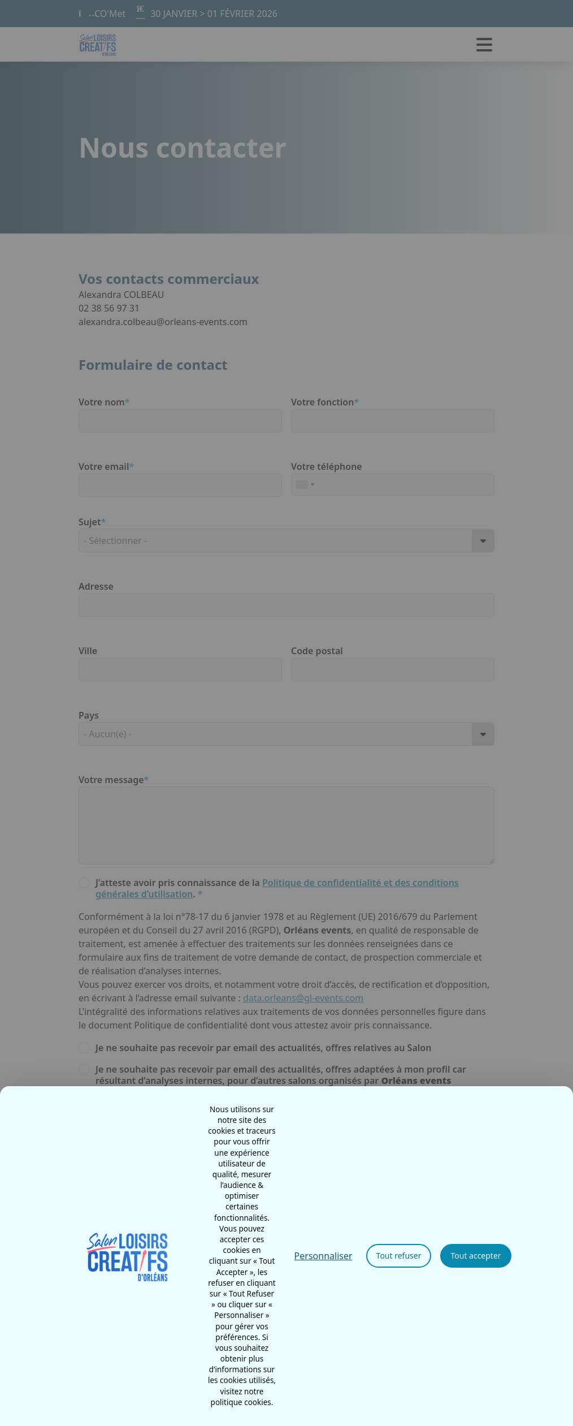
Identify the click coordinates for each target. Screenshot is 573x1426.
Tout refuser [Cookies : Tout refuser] (399, 1255)
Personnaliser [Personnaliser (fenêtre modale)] (323, 1256)
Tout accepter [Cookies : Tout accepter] (475, 1255)
